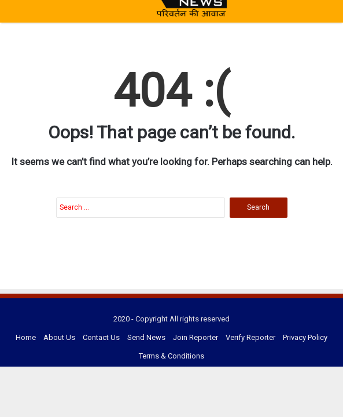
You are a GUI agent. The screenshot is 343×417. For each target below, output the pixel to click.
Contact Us (101, 337)
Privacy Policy (305, 337)
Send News (146, 337)
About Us (59, 337)
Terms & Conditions (171, 356)
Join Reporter (195, 337)
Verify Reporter (250, 337)
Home (26, 337)
